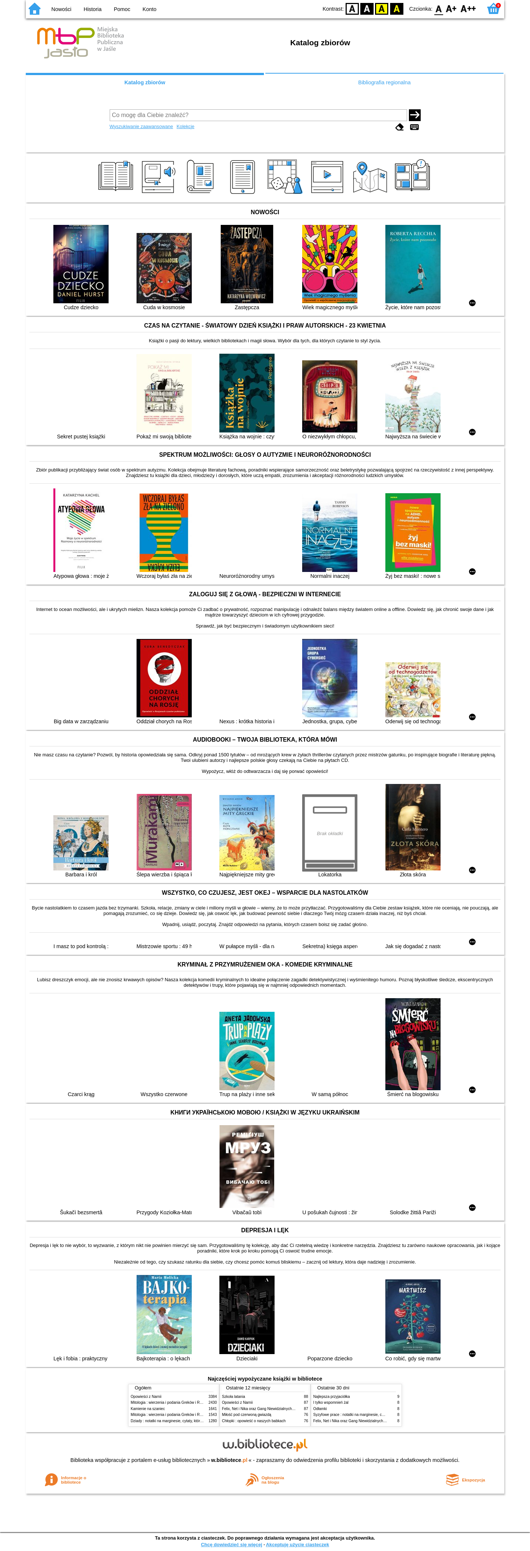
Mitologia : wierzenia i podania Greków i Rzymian (171, 1402)
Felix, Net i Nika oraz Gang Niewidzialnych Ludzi (262, 1409)
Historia (93, 9)
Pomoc (122, 9)
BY (396, 8)
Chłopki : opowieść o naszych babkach (254, 1421)
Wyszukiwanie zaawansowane (141, 126)
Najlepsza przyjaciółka (331, 1397)
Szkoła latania (233, 1397)
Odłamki (320, 1409)
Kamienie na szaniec (148, 1409)
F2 (468, 8)
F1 (451, 8)
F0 (438, 8)
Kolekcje (185, 126)
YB (382, 8)
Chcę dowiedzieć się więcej (231, 1544)
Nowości (61, 9)
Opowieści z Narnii (146, 1397)
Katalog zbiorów (144, 82)
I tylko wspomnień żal (331, 1402)
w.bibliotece (229, 1460)
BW (367, 8)
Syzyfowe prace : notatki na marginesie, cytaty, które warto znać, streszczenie (377, 1415)
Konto (149, 9)
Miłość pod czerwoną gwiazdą (246, 1415)
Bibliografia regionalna (384, 82)
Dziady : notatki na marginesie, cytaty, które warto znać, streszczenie (187, 1421)
